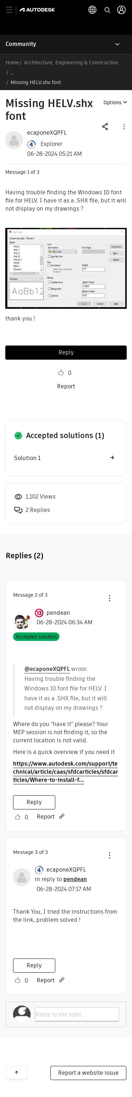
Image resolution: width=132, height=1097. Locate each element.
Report (66, 386)
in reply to (61, 879)
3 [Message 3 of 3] (36, 852)
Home (12, 62)
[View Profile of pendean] (58, 613)
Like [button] (60, 372)
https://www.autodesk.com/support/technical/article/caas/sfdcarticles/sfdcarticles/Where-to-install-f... (65, 772)
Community (21, 44)
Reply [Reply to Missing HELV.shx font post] (66, 352)
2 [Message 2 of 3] (36, 594)
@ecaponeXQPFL (47, 669)
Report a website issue (88, 1073)
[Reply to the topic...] (77, 1014)
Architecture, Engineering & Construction (71, 62)
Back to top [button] (16, 1072)
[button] (123, 126)
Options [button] (112, 102)
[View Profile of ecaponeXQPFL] (47, 133)
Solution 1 (27, 458)
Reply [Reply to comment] (34, 802)
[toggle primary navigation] (13, 10)
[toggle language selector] (92, 9)
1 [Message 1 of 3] (28, 172)
